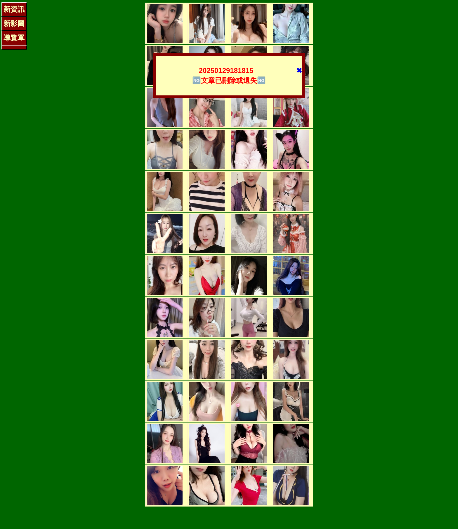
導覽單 (14, 38)
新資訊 (14, 9)
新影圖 (14, 23)
